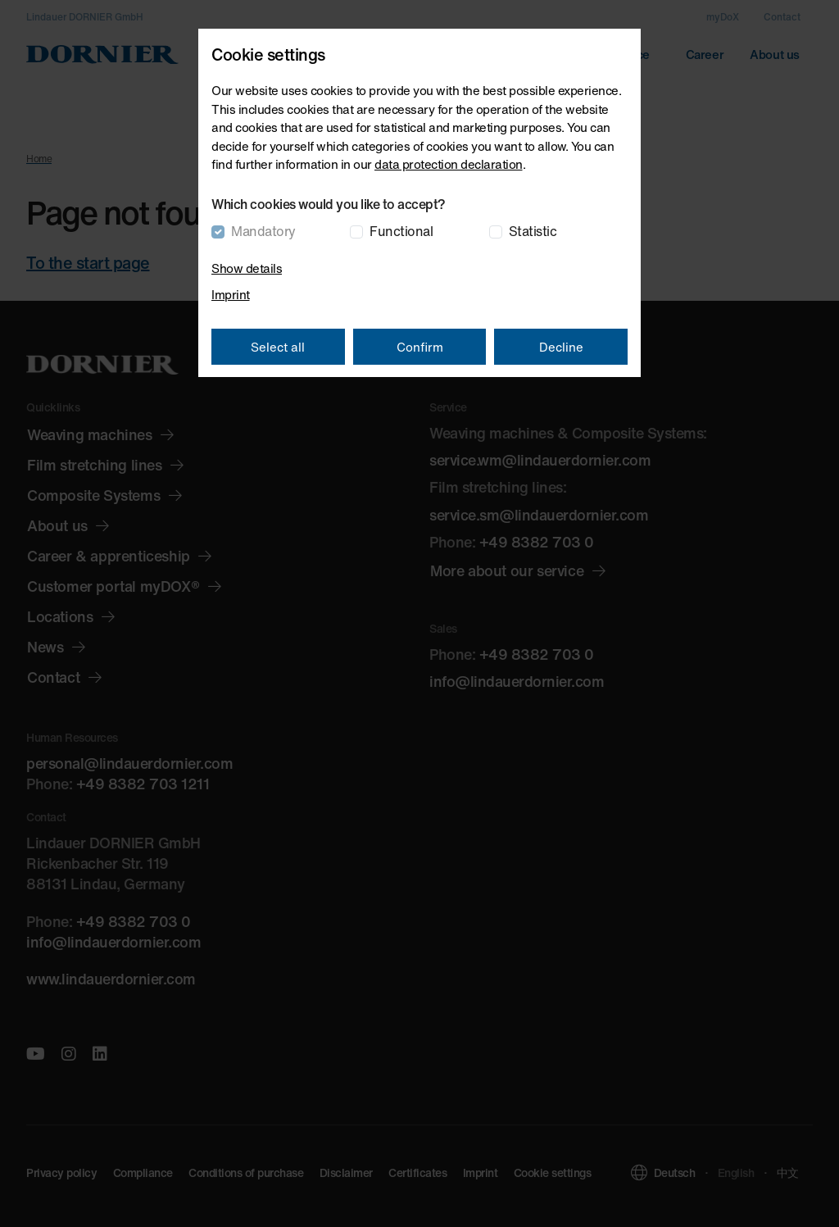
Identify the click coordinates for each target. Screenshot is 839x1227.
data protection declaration (448, 164)
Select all (278, 347)
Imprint (230, 294)
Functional (401, 231)
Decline (561, 347)
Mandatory (263, 231)
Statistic (533, 231)
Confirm (420, 347)
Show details (246, 268)
